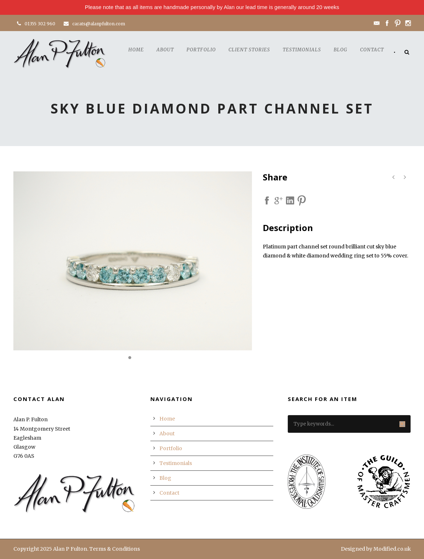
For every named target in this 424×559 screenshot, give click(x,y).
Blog (340, 50)
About (165, 50)
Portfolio (201, 50)
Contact (372, 50)
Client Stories (249, 50)
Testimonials (302, 50)
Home (136, 50)
